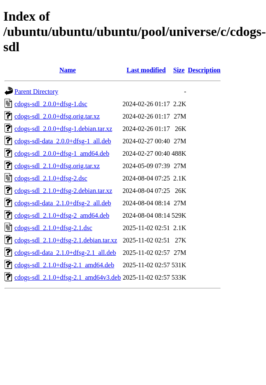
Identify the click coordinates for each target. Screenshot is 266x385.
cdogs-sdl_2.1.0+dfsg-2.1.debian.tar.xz (65, 240)
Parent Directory (36, 91)
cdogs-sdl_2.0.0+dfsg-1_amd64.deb (61, 153)
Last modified (146, 70)
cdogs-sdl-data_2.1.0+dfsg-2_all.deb (62, 203)
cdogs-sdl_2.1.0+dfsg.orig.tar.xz (57, 165)
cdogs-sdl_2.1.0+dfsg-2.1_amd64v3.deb (67, 277)
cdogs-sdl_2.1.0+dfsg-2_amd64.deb (61, 215)
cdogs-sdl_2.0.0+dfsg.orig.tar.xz (57, 116)
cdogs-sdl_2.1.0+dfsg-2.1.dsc (53, 227)
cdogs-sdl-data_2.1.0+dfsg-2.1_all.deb (65, 252)
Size (179, 70)
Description (204, 70)
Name (67, 70)
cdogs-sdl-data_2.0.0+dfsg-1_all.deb (62, 141)
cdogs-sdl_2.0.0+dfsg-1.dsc (50, 103)
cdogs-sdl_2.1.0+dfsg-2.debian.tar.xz (63, 190)
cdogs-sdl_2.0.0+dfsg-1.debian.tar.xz (63, 128)
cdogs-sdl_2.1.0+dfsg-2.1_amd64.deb (64, 265)
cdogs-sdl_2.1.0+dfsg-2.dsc (50, 178)
